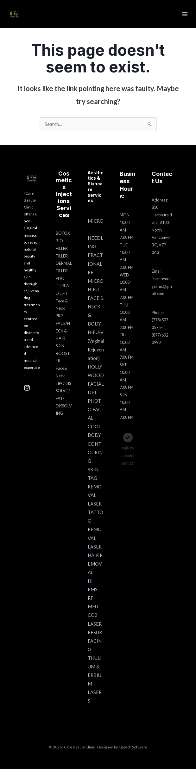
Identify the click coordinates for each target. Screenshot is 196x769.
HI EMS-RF (93, 589)
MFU (93, 606)
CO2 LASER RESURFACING (95, 632)
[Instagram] (27, 388)
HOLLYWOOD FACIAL (96, 375)
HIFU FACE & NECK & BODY (96, 306)
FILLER (62, 255)
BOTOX (63, 233)
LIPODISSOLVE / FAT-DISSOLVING (64, 398)
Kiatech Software (132, 747)
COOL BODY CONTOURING (95, 443)
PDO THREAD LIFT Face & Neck (62, 293)
